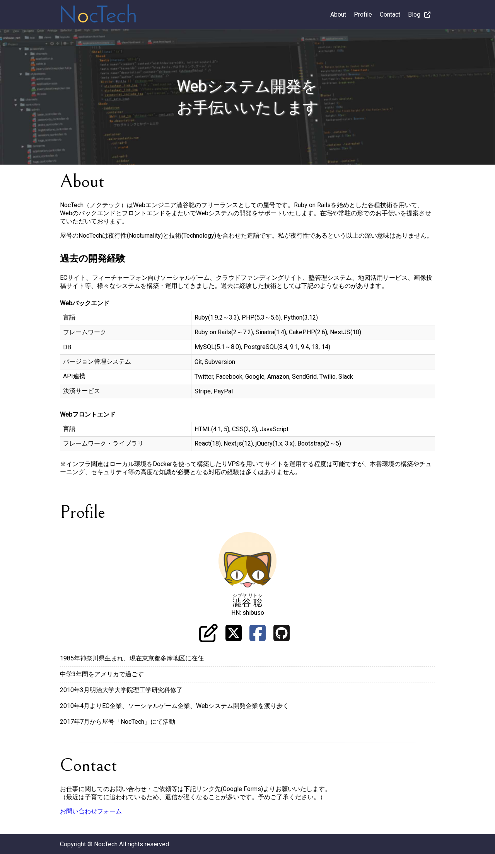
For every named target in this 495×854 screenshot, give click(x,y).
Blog (419, 14)
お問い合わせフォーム (91, 811)
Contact (390, 14)
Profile (363, 14)
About (338, 14)
